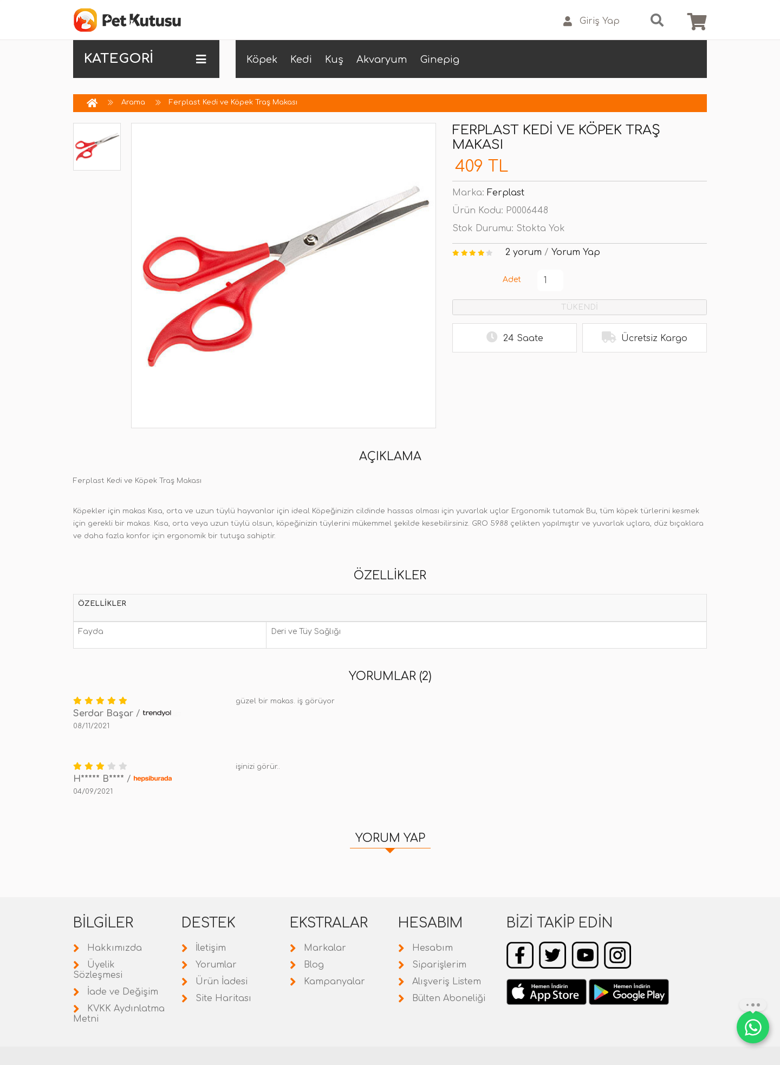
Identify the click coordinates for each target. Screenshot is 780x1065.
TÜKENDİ (579, 307)
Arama (133, 102)
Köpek (261, 59)
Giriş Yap (591, 21)
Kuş (334, 59)
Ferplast (505, 193)
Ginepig (439, 59)
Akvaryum (381, 59)
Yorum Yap (575, 252)
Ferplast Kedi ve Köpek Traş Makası (233, 102)
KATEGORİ (145, 59)
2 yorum (523, 252)
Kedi (301, 59)
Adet (512, 280)
